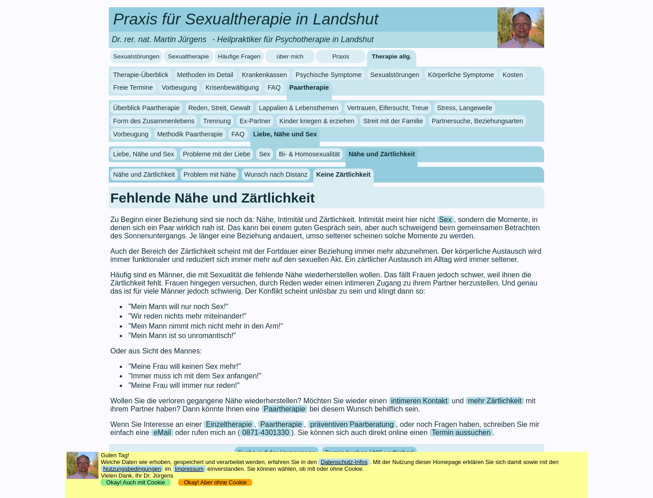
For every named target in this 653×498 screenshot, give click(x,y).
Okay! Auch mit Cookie (135, 482)
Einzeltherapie (229, 424)
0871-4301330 (265, 432)
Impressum (189, 468)
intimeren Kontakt (419, 401)
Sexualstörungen (136, 56)
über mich (290, 56)
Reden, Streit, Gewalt (219, 107)
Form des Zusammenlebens (154, 121)
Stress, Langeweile (464, 107)
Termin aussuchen (461, 432)
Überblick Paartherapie (146, 107)
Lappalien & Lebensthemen (298, 107)
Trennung (217, 121)
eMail (162, 432)
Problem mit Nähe (210, 174)
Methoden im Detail (205, 74)
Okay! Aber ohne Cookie (215, 482)
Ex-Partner (255, 121)
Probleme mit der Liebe (216, 154)
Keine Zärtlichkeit (343, 174)
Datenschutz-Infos (344, 462)
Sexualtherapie (188, 56)
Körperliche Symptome (461, 74)
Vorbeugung (179, 87)
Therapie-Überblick (141, 74)
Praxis (341, 56)
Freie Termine (133, 87)
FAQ (274, 87)
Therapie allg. (392, 56)
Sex (264, 154)
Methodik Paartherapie (190, 134)
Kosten (513, 74)
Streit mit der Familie (393, 121)
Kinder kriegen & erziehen (317, 121)
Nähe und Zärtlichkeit (382, 154)
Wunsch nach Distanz (275, 174)
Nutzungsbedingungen (132, 468)
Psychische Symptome (329, 74)
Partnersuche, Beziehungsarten (477, 121)
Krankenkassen (264, 74)
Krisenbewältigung (232, 87)
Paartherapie (309, 87)
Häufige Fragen (239, 56)
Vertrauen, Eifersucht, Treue (388, 107)
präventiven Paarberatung (352, 424)
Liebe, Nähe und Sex (285, 134)
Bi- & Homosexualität (309, 154)
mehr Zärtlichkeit (494, 401)
